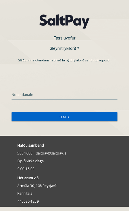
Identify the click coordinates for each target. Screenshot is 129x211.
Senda (64, 117)
